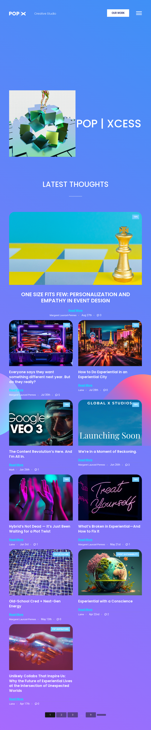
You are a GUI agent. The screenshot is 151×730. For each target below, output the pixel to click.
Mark (11, 469)
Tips (136, 217)
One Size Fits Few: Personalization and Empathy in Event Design (75, 297)
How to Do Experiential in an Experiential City (102, 374)
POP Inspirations (60, 629)
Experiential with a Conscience (105, 601)
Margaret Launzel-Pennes (63, 315)
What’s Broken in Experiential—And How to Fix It (109, 529)
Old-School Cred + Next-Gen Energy (35, 604)
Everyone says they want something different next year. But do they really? (39, 377)
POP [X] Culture (61, 554)
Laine (81, 390)
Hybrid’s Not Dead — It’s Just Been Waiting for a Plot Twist (39, 529)
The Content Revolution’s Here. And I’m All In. (40, 454)
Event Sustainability (127, 554)
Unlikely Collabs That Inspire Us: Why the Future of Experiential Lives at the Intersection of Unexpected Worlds (40, 683)
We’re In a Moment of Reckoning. (107, 451)
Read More (75, 310)
